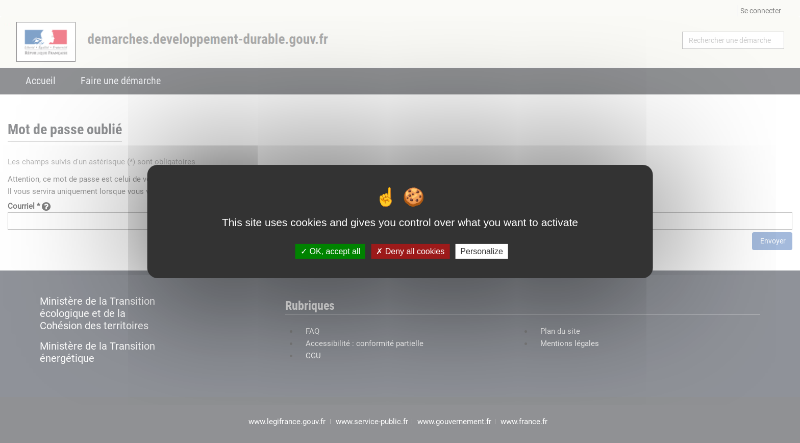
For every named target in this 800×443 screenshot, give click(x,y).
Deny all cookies (410, 251)
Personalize (481, 251)
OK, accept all (330, 251)
